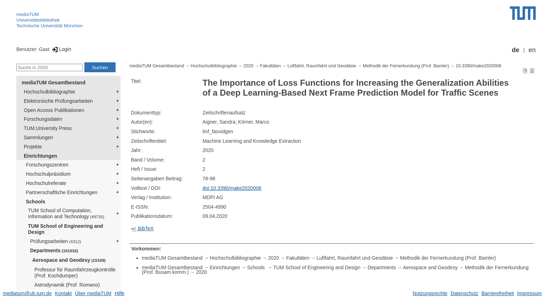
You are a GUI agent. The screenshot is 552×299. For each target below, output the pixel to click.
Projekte (33, 147)
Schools (35, 201)
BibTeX (142, 228)
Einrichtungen (40, 156)
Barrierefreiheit (497, 293)
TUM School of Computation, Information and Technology (66, 213)
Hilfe (119, 293)
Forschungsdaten (43, 119)
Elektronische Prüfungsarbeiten (58, 101)
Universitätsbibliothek (38, 20)
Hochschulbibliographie (49, 92)
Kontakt (63, 293)
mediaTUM (27, 14)
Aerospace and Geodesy (69, 260)
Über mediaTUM (93, 293)
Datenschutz (464, 293)
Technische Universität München (49, 25)
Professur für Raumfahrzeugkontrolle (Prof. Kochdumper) (75, 272)
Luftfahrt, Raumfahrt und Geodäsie (322, 65)
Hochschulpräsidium (48, 174)
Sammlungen (38, 137)
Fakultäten (270, 65)
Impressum (529, 293)
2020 (248, 65)
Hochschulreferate (46, 183)
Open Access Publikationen (54, 110)
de (515, 49)
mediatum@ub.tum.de (27, 293)
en (532, 49)
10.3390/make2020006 (478, 65)
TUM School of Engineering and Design (65, 229)
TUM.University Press (48, 128)
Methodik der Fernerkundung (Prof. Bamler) (406, 65)
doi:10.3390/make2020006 (231, 188)
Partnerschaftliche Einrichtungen (61, 192)
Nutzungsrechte (430, 293)
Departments (54, 250)
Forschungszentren (47, 165)
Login (61, 49)
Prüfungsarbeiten (55, 241)
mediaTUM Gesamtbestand (53, 82)
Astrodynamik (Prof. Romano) (67, 285)
